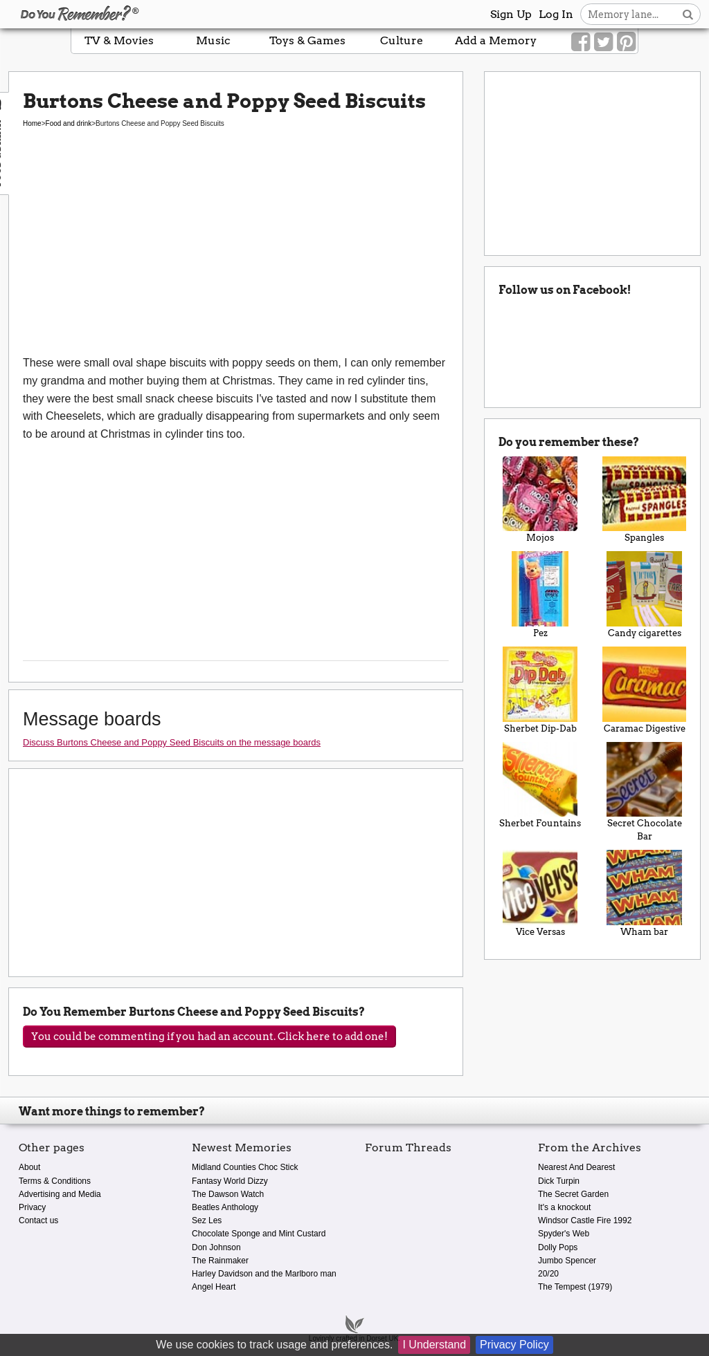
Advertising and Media (60, 1194)
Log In (556, 14)
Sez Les (207, 1220)
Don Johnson (216, 1247)
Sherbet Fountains (540, 785)
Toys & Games (307, 40)
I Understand (434, 1344)
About (29, 1167)
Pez (540, 594)
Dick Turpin (559, 1181)
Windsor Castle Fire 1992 (584, 1220)
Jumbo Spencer (567, 1260)
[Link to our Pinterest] (626, 42)
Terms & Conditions (55, 1181)
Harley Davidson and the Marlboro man (264, 1274)
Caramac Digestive (644, 690)
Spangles (644, 500)
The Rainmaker (220, 1260)
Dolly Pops (557, 1247)
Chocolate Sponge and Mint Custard (258, 1233)
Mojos (540, 500)
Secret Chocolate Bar (644, 792)
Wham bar (644, 893)
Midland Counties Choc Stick (245, 1167)
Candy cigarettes (644, 594)
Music (213, 40)
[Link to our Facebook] (580, 42)
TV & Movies (119, 40)
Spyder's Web (563, 1233)
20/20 (548, 1274)
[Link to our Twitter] (603, 42)
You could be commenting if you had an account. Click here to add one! (209, 1036)
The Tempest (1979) (575, 1287)
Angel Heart (213, 1287)
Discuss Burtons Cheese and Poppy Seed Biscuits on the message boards (172, 742)
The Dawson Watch (228, 1194)
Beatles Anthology (225, 1207)
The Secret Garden (573, 1194)
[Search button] (688, 14)
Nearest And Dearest (576, 1167)
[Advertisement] (236, 250)
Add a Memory (496, 40)
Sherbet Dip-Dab (540, 690)
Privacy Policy (514, 1344)
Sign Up (511, 14)
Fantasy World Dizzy (230, 1181)
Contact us (38, 1220)
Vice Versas (540, 893)
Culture (401, 40)
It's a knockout (564, 1207)
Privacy (32, 1207)
